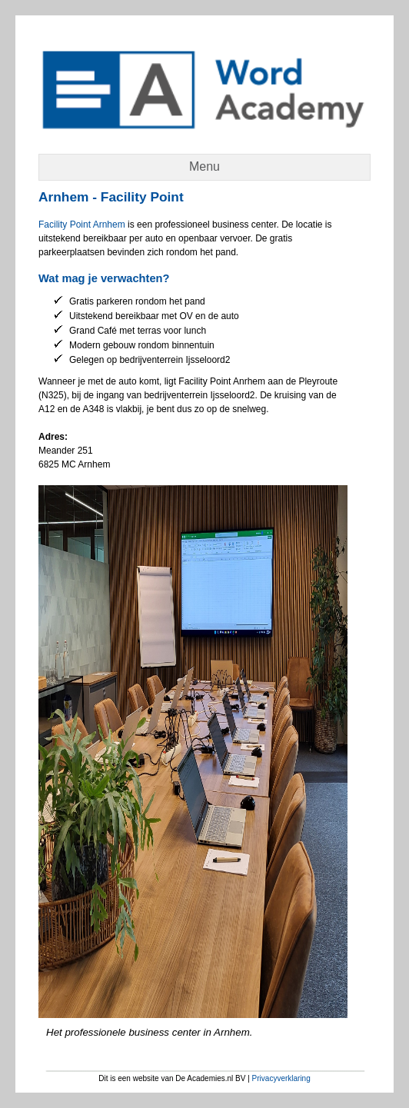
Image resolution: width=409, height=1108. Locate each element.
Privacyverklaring (281, 1078)
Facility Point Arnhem (81, 224)
